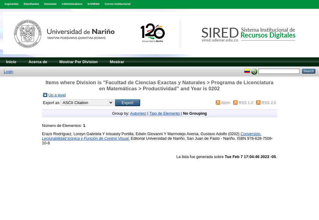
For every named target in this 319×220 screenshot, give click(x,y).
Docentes (50, 3)
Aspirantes (11, 3)
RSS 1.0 (246, 102)
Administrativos (72, 3)
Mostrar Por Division (79, 62)
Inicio (11, 62)
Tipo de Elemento (164, 113)
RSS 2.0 (269, 102)
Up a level (57, 95)
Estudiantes (31, 3)
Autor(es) (138, 113)
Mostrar (117, 62)
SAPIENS (94, 3)
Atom (225, 102)
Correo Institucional (118, 3)
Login (8, 71)
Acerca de (37, 62)
